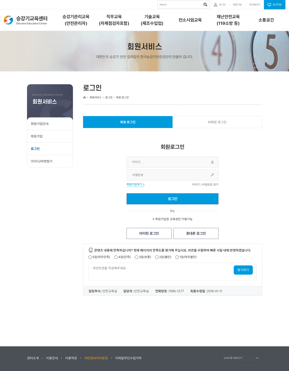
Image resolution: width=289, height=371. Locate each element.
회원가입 (37, 136)
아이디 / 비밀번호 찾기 (205, 184)
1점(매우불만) (188, 257)
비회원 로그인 (217, 122)
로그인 (35, 149)
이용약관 (71, 358)
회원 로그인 (128, 124)
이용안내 (52, 358)
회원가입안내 (40, 124)
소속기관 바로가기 (233, 357)
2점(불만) (165, 257)
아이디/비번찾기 (42, 161)
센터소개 (33, 358)
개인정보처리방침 (96, 358)
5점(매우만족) (101, 257)
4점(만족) (124, 257)
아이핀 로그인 (149, 233)
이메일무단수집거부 (128, 358)
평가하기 (243, 270)
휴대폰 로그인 (196, 233)
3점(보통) (145, 257)
